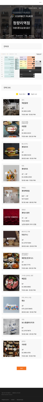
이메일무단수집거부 (5, 399)
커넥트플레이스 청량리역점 (28, 8)
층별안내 (39, 8)
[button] (21, 109)
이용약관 (12, 399)
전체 (7, 89)
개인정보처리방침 (20, 399)
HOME (17, 8)
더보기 (21, 371)
